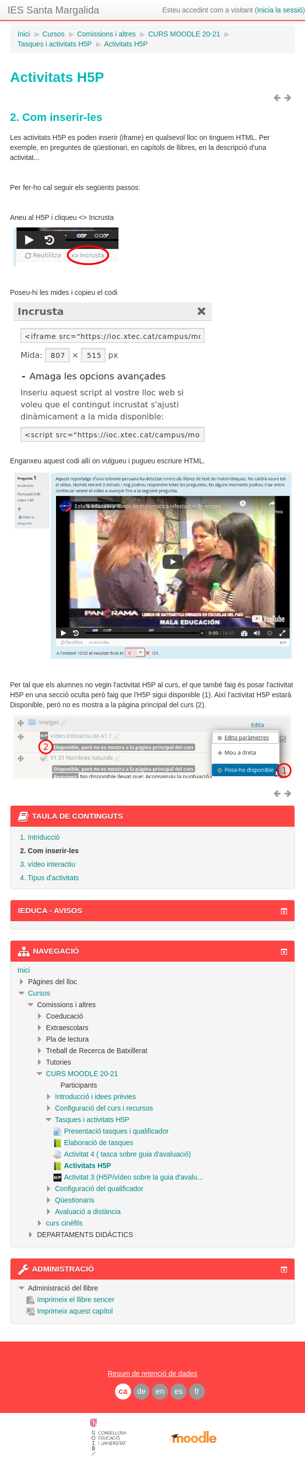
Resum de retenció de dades (153, 1374)
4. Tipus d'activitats (49, 878)
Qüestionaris (74, 1200)
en (160, 1391)
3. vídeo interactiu (48, 864)
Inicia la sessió (279, 10)
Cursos (39, 993)
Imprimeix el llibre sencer (70, 1300)
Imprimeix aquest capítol (69, 1311)
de (141, 1391)
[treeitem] (153, 970)
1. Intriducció (40, 837)
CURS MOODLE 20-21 (82, 1074)
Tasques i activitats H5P (92, 1120)
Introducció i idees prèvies (95, 1097)
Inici (24, 970)
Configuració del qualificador (99, 1189)
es (178, 1391)
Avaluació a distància (87, 1212)
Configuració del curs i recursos (104, 1108)
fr (197, 1391)
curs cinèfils (64, 1223)
